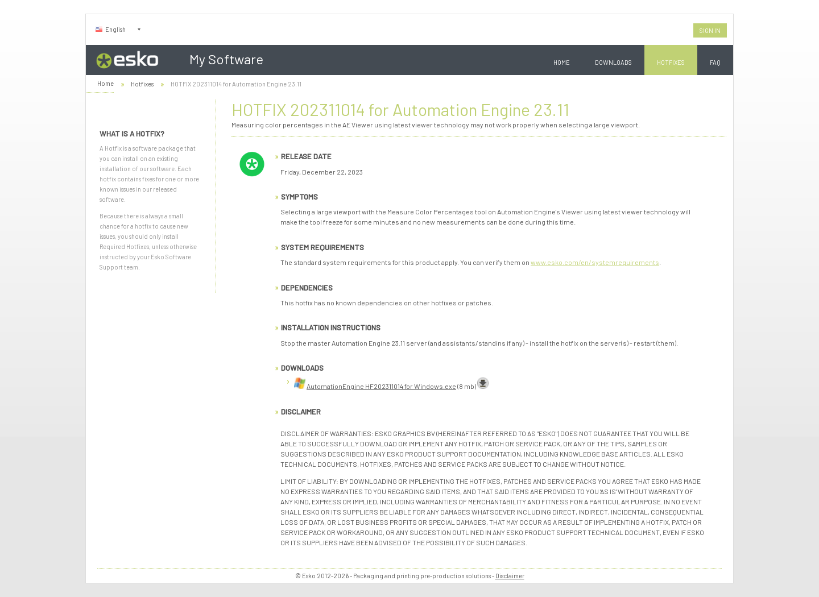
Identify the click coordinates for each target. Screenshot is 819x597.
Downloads (613, 62)
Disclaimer (509, 575)
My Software (226, 59)
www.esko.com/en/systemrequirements (595, 262)
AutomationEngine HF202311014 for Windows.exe (381, 386)
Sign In (710, 30)
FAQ (715, 62)
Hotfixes (671, 62)
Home (561, 62)
